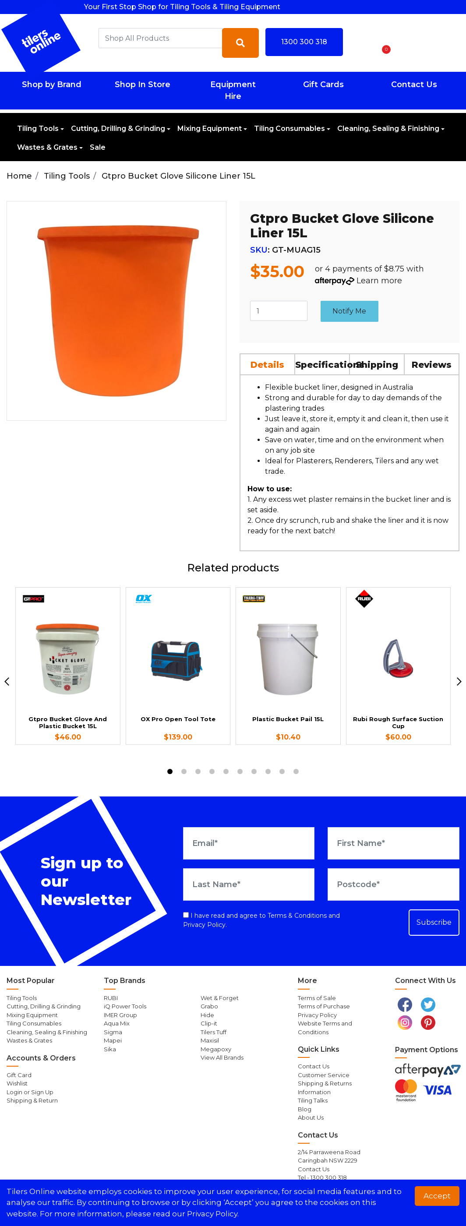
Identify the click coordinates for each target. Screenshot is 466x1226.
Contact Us (414, 84)
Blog (304, 1109)
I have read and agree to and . (261, 920)
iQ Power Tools (125, 1006)
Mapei (113, 1040)
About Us (311, 1117)
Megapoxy (216, 1049)
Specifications (322, 364)
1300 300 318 (304, 42)
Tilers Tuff (213, 1032)
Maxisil (210, 1040)
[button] (360, 43)
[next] (459, 681)
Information (314, 1092)
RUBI (111, 997)
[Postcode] (393, 884)
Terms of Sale (317, 997)
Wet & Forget (220, 997)
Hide (207, 1014)
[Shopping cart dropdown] (383, 43)
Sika (110, 1049)
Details (267, 364)
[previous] (7, 681)
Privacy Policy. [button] (213, 1213)
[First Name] (393, 843)
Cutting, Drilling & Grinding (118, 128)
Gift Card (19, 1074)
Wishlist (17, 1083)
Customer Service (324, 1074)
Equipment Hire (233, 90)
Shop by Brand (51, 84)
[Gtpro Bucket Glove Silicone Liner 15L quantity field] (278, 311)
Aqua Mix (117, 1023)
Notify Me (349, 311)
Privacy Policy (204, 925)
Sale (98, 147)
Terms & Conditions (297, 916)
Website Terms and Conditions (325, 1028)
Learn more (379, 280)
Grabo (209, 1006)
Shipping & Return (32, 1100)
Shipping (377, 364)
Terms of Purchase (324, 1006)
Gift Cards (323, 84)
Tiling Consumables (289, 128)
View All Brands (222, 1057)
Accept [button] (437, 1195)
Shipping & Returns (325, 1083)
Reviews (432, 364)
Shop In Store (142, 84)
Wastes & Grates (47, 147)
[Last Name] (249, 884)
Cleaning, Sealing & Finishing (388, 128)
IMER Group (120, 1014)
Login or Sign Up (30, 1092)
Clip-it (209, 1023)
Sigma (113, 1032)
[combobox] (160, 38)
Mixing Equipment (209, 128)
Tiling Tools (38, 128)
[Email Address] (249, 843)
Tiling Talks (313, 1100)
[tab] (267, 364)
